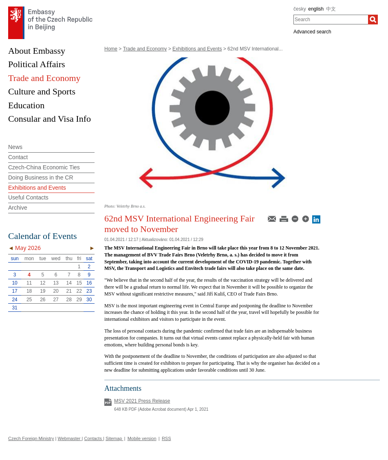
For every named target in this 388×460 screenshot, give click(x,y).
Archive (17, 207)
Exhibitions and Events (197, 49)
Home (110, 49)
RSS (166, 438)
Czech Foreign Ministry (31, 438)
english (316, 9)
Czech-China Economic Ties (44, 167)
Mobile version (142, 438)
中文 (331, 9)
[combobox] (330, 19)
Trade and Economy (145, 49)
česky (299, 9)
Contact (18, 157)
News (15, 147)
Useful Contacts (28, 197)
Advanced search (312, 31)
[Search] (373, 19)
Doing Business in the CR (40, 177)
